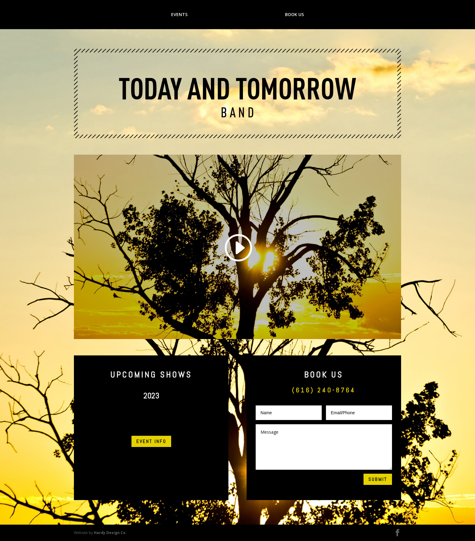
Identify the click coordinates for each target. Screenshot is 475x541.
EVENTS (178, 14)
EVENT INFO (151, 441)
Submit (377, 479)
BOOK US (295, 14)
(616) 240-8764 (324, 390)
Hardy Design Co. (110, 532)
